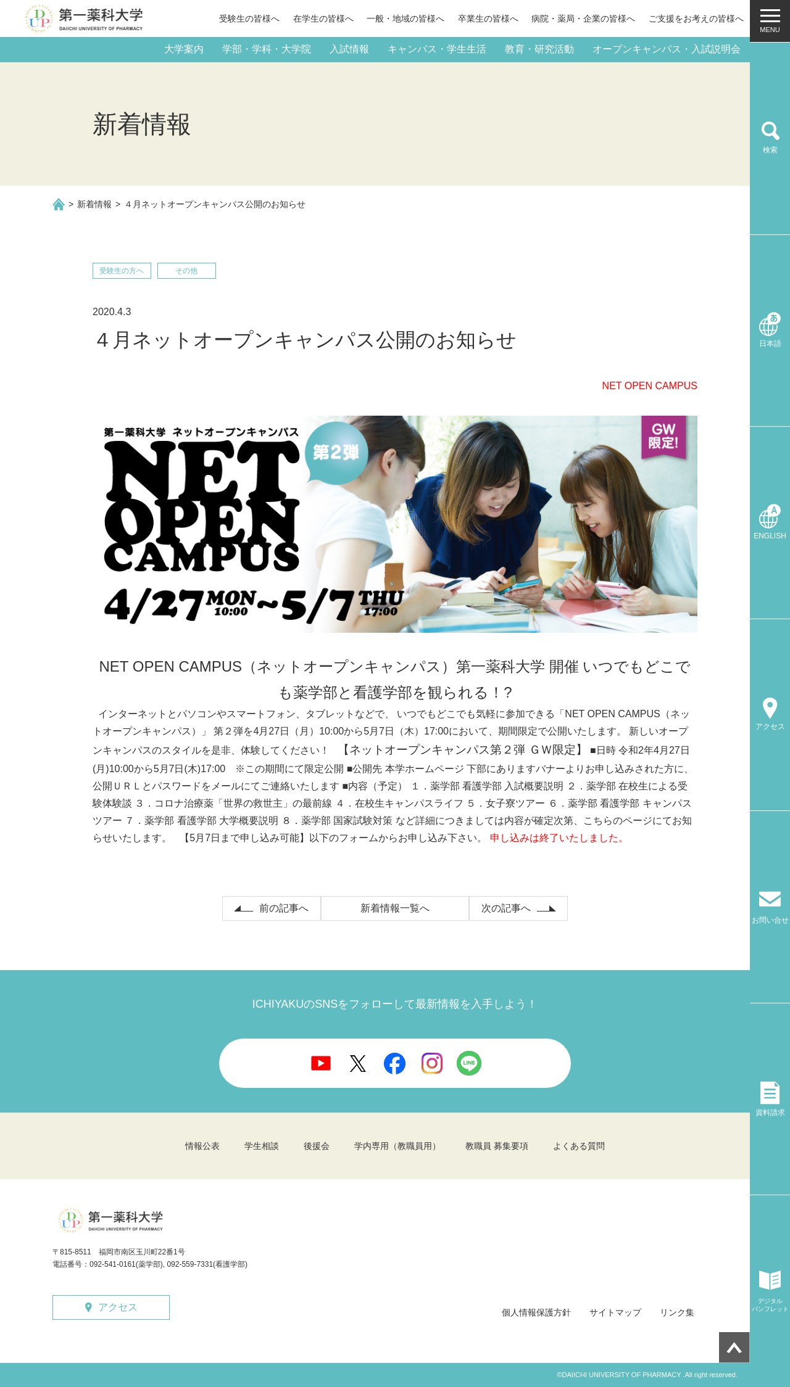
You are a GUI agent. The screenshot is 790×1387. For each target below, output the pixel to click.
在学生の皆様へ (323, 18)
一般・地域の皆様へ (405, 18)
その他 (186, 270)
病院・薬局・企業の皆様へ (583, 18)
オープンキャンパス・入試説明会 (666, 49)
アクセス (118, 1307)
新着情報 (94, 204)
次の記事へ (506, 908)
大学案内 (184, 49)
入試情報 (349, 49)
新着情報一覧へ (395, 908)
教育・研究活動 (539, 49)
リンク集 (677, 1312)
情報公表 (202, 1146)
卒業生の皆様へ (488, 18)
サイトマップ (615, 1312)
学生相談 (261, 1146)
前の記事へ (284, 908)
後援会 (317, 1146)
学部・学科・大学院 (266, 49)
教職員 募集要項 (496, 1146)
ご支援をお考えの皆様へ (696, 18)
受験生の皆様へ (249, 18)
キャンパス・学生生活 (437, 49)
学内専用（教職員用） (397, 1146)
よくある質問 (579, 1146)
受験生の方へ (121, 270)
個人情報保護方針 (536, 1312)
